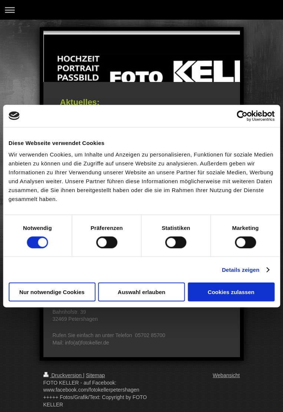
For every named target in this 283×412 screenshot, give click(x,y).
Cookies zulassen (231, 292)
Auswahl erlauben (141, 292)
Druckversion (63, 375)
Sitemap (95, 375)
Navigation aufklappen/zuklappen (141, 10)
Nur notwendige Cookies (52, 292)
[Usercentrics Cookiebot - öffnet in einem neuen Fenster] (242, 115)
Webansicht (226, 375)
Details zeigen (240, 269)
